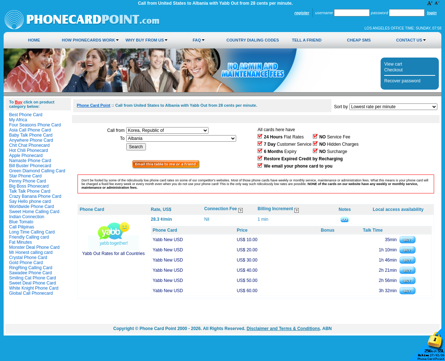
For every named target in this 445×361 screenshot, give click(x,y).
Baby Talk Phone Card (30, 135)
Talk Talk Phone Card (29, 191)
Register (301, 13)
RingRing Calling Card (30, 267)
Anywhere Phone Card (31, 140)
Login (432, 13)
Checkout (393, 69)
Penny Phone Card (27, 181)
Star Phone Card (25, 175)
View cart (393, 64)
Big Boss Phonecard (29, 186)
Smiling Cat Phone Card (32, 277)
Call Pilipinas (21, 226)
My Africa (18, 119)
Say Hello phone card (30, 201)
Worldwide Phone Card (31, 206)
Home (34, 40)
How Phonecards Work (88, 40)
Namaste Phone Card (30, 160)
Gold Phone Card (26, 262)
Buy (19, 102)
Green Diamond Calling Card (37, 170)
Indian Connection (26, 216)
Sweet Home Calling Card (34, 211)
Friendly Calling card (29, 237)
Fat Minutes (20, 242)
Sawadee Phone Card (30, 272)
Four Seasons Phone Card (35, 124)
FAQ (196, 40)
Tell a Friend (306, 40)
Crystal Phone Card (28, 257)
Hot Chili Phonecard (28, 150)
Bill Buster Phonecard (30, 165)
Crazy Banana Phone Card (35, 196)
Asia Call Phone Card (30, 130)
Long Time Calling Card (32, 232)
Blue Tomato (21, 221)
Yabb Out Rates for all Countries (113, 253)
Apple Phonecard (26, 155)
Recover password (402, 80)
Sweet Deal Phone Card (32, 283)
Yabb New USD (168, 239)
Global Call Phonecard (31, 293)
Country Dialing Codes (252, 40)
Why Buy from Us (145, 40)
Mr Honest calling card (30, 252)
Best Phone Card (25, 114)
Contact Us (409, 40)
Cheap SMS (359, 40)
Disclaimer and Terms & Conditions (283, 328)
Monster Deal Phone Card (34, 247)
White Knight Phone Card (33, 288)
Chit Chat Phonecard (29, 145)
